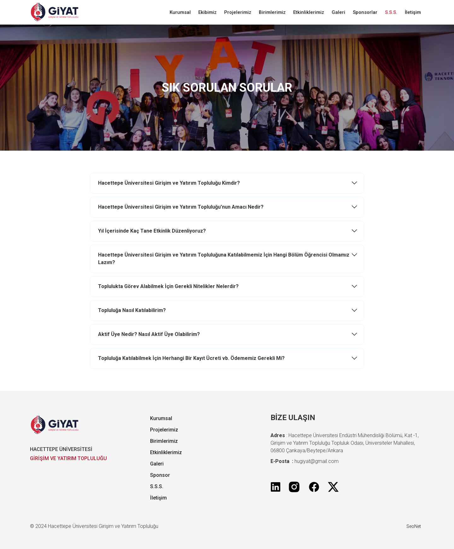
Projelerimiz (237, 12)
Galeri (338, 12)
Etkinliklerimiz (308, 12)
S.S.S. (391, 12)
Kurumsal (180, 12)
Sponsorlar (365, 12)
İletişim (413, 12)
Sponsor (160, 475)
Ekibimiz (207, 12)
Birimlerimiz (272, 12)
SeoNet (413, 526)
